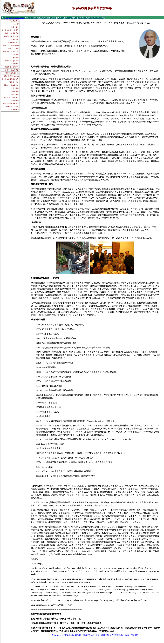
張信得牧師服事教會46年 (10, 79)
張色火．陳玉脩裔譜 (12, 70)
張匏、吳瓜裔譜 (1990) (11, 45)
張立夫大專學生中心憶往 (10, 30)
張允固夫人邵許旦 (12, 107)
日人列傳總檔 (115, 635)
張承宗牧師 (15, 58)
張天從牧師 (15, 88)
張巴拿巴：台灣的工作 (11, 51)
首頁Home (55, 635)
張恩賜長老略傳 (13, 110)
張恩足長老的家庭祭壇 (11, 103)
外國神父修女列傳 (102, 635)
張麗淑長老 (15, 39)
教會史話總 (75, 635)
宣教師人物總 (88, 635)
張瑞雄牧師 (15, 64)
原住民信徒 (125, 635)
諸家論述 (134, 635)
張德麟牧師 (15, 100)
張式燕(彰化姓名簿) (12, 73)
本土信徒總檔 (14, 21)
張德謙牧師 (15, 94)
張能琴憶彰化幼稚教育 (11, 36)
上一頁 (16, 24)
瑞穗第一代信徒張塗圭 (11, 97)
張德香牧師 (15, 91)
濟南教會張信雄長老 (12, 67)
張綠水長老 (15, 27)
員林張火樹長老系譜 (12, 33)
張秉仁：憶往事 (13, 48)
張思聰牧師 (15, 55)
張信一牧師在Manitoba (11, 76)
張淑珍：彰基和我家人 (11, 85)
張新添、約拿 (14, 82)
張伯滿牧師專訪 (13, 42)
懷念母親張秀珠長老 (12, 61)
